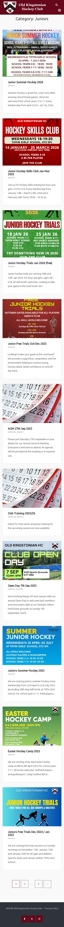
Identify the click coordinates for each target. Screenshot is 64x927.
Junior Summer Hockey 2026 (25, 82)
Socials (19, 589)
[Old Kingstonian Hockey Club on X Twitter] (32, 918)
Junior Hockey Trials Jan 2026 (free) (30, 263)
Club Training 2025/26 (21, 513)
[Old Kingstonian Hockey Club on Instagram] (39, 918)
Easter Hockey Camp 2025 (24, 751)
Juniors (11, 85)
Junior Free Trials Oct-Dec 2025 (27, 343)
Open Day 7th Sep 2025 (22, 585)
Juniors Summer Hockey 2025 (26, 670)
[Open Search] (56, 5)
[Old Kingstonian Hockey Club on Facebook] (24, 918)
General (12, 432)
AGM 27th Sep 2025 (20, 428)
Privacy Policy (51, 908)
